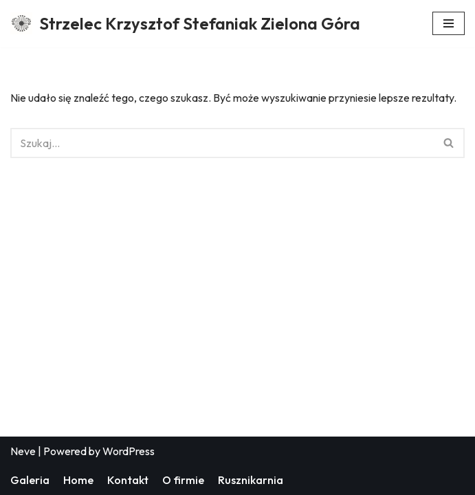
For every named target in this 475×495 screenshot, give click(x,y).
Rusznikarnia (250, 480)
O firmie (183, 480)
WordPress (128, 451)
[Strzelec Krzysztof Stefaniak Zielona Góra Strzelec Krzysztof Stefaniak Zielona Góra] (185, 24)
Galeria (29, 480)
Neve (23, 451)
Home (78, 480)
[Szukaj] (222, 143)
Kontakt (127, 480)
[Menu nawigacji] (448, 23)
